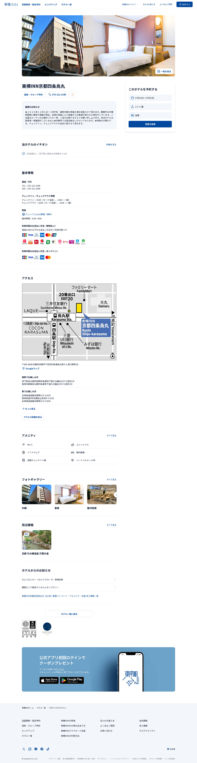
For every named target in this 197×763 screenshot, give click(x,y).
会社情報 (143, 720)
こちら (61, 669)
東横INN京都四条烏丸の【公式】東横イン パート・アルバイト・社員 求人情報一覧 (60, 595)
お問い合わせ (106, 730)
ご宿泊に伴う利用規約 (139, 759)
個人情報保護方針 (69, 759)
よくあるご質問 (166, 4)
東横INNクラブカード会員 (73, 730)
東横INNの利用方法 (70, 735)
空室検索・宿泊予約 (31, 4)
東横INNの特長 (68, 720)
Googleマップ (30, 368)
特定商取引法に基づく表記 (86, 759)
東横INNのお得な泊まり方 (73, 725)
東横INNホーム (28, 708)
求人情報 (143, 725)
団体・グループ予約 (33, 94)
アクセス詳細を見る (33, 417)
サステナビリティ (147, 730)
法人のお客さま (149, 4)
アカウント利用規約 (155, 759)
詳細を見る (111, 144)
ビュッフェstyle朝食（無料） (37, 214)
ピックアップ (51, 4)
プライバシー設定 (55, 759)
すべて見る (112, 435)
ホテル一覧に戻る (69, 614)
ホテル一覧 (66, 4)
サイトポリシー (102, 759)
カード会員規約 (170, 759)
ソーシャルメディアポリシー (119, 759)
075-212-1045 (57, 94)
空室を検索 (150, 124)
